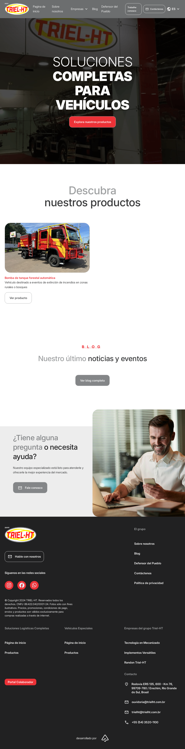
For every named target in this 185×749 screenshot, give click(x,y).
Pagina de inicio (39, 9)
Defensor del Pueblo (109, 9)
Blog (95, 9)
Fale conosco (30, 488)
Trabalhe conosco (132, 9)
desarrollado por (92, 738)
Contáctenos (154, 9)
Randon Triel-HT (135, 662)
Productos (11, 652)
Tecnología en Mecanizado (142, 643)
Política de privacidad (149, 583)
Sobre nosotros (57, 9)
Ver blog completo (92, 380)
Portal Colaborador (20, 682)
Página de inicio (15, 643)
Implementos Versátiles (140, 652)
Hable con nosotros (24, 557)
